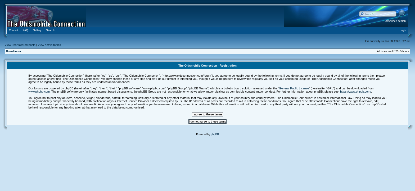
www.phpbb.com (39, 91)
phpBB (215, 134)
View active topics (49, 44)
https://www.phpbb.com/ (355, 91)
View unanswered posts (20, 44)
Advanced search (395, 21)
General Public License (294, 88)
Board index (13, 51)
